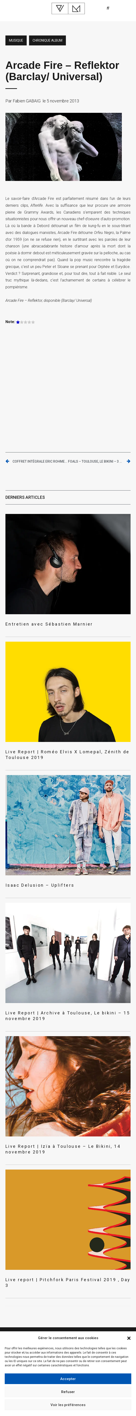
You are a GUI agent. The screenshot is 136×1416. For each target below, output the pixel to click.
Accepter (68, 1379)
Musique (16, 40)
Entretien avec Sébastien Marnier (49, 624)
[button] (129, 1338)
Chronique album (47, 40)
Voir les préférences (68, 1405)
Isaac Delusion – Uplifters (39, 885)
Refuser (68, 1392)
